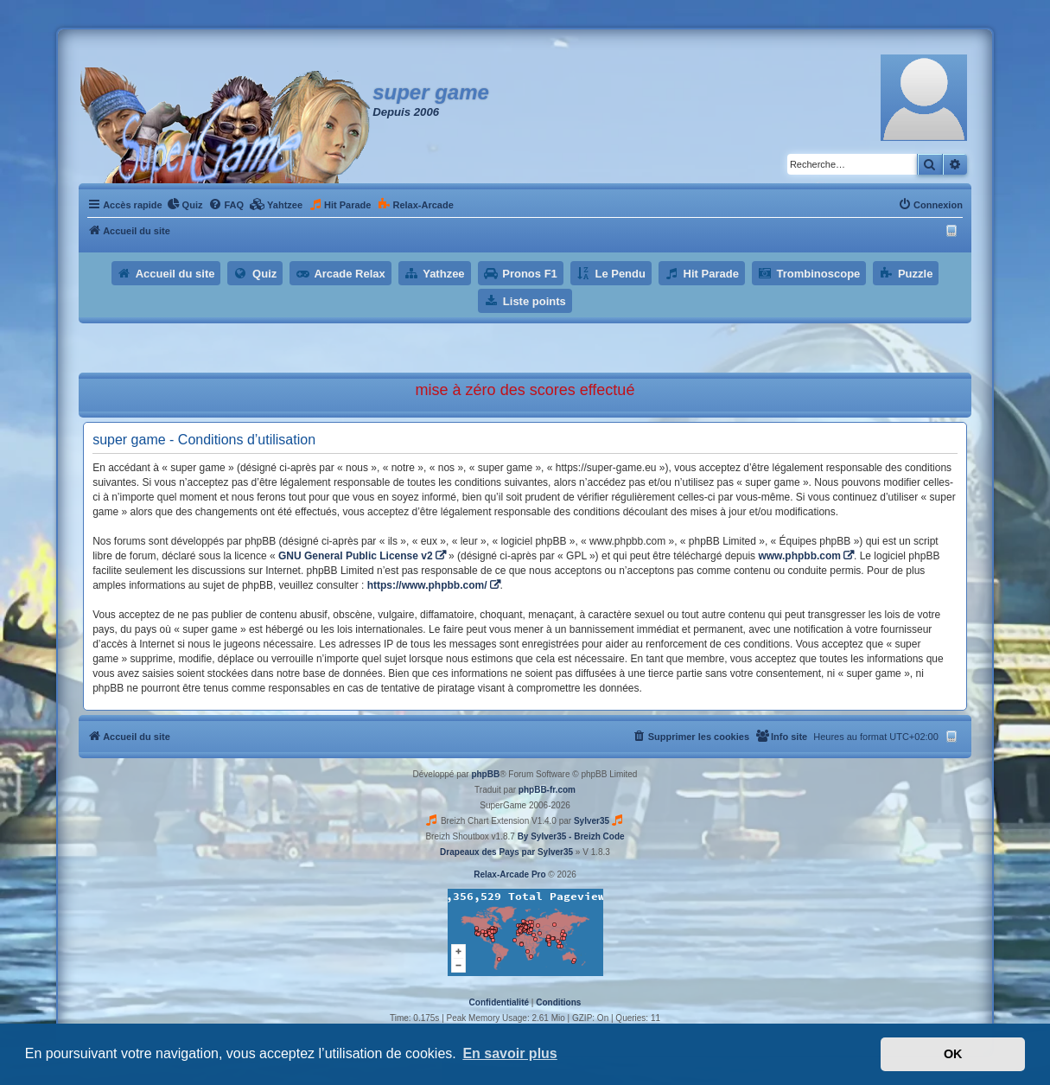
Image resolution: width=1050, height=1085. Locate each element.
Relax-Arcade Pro (509, 874)
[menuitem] (185, 205)
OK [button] (953, 1054)
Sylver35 (591, 821)
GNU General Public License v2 (355, 556)
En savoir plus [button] (509, 1053)
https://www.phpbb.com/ (427, 585)
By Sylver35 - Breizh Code (571, 836)
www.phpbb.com (799, 556)
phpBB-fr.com (547, 790)
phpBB (485, 774)
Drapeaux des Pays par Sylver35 (506, 852)
